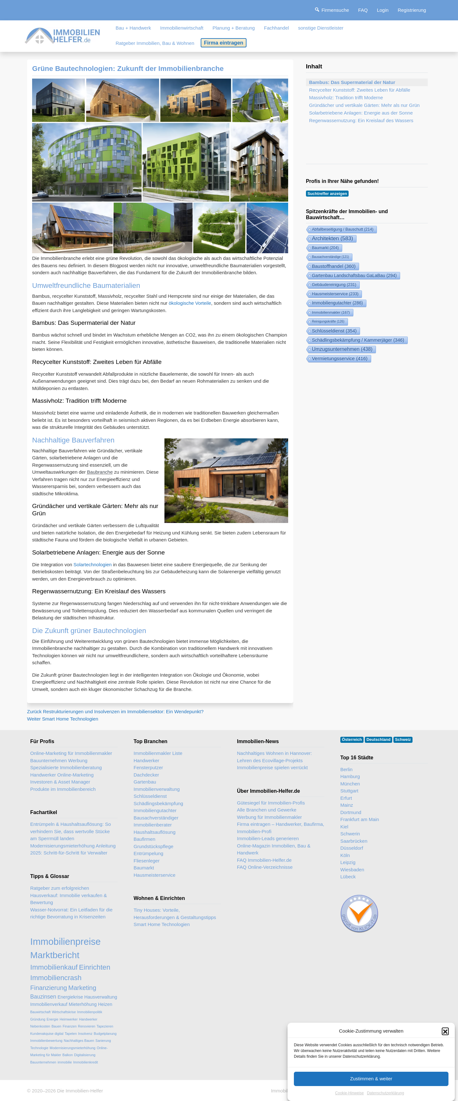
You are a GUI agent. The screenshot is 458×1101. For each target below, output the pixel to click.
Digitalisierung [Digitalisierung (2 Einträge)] (84, 1055)
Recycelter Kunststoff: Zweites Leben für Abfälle (359, 90)
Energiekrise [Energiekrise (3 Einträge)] (70, 997)
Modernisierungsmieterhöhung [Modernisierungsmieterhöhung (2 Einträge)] (72, 1048)
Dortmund (350, 812)
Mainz (346, 805)
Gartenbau (145, 781)
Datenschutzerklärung (385, 1096)
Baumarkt (144, 867)
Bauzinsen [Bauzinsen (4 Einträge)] (43, 996)
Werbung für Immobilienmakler (269, 817)
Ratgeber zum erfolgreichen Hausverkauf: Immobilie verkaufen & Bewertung (68, 895)
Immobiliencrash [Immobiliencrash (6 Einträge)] (55, 978)
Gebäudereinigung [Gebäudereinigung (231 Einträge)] (334, 284)
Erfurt (346, 798)
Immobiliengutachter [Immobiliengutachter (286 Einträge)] (337, 303)
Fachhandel (276, 28)
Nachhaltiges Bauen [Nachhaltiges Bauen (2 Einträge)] (79, 1040)
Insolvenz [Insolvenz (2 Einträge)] (85, 1033)
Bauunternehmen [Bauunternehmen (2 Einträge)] (43, 1062)
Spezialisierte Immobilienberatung (66, 767)
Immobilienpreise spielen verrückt (272, 767)
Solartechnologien (92, 564)
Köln (345, 855)
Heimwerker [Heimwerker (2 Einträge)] (68, 1019)
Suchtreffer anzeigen (327, 194)
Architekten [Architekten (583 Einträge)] (332, 238)
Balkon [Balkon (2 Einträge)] (67, 1055)
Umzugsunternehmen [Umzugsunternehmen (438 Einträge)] (342, 349)
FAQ (363, 10)
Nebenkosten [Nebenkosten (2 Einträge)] (40, 1026)
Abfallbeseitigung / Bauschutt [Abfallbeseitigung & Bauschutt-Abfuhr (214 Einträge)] (342, 229)
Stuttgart (349, 790)
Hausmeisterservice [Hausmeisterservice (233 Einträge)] (335, 293)
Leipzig (348, 862)
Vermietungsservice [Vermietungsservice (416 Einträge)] (340, 358)
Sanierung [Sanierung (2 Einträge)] (103, 1040)
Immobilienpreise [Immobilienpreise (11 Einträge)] (65, 941)
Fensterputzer (148, 767)
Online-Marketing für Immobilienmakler (71, 753)
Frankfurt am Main (359, 819)
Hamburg (350, 776)
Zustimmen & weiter (371, 1081)
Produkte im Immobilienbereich (63, 789)
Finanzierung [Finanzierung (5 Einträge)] (48, 987)
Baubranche (100, 472)
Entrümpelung (148, 853)
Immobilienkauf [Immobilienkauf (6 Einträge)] (54, 967)
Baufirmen (144, 839)
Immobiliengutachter (155, 810)
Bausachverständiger (156, 817)
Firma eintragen (223, 42)
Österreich (352, 739)
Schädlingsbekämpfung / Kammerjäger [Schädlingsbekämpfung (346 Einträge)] (358, 340)
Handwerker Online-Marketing (62, 774)
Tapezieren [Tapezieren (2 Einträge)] (105, 1026)
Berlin (346, 769)
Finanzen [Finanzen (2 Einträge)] (70, 1026)
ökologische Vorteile (190, 303)
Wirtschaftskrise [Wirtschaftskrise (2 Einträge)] (64, 1012)
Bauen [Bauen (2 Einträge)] (56, 1026)
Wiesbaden (352, 869)
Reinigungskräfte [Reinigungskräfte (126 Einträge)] (328, 321)
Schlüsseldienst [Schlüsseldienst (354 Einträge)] (334, 330)
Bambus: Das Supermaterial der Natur (352, 82)
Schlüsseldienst (150, 796)
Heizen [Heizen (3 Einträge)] (105, 1004)
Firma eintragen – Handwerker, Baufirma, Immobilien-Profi (280, 827)
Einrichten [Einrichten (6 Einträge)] (94, 967)
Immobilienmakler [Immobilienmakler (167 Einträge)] (331, 312)
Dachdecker (146, 774)
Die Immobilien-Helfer (80, 1090)
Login (383, 10)
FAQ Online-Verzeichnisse (265, 867)
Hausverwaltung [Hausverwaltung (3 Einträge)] (100, 997)
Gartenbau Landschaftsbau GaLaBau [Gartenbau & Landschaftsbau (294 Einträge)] (354, 275)
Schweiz (403, 739)
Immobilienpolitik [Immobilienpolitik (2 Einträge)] (89, 1012)
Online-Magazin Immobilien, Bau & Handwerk (273, 849)
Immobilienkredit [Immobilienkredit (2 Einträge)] (85, 1062)
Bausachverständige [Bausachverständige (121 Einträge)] (330, 257)
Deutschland (378, 739)
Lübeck (348, 876)
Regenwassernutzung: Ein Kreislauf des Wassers (361, 120)
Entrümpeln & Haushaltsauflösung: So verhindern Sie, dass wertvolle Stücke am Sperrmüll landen (70, 831)
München (350, 783)
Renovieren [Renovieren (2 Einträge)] (86, 1026)
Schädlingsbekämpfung (158, 803)
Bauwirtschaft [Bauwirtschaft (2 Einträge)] (40, 1012)
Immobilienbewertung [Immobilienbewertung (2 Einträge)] (46, 1040)
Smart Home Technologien (162, 924)
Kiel (344, 826)
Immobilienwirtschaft (182, 28)
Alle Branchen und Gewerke (266, 809)
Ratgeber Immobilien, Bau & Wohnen (154, 43)
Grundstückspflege (153, 846)
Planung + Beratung (233, 28)
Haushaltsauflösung (155, 832)
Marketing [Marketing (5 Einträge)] (82, 987)
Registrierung (412, 10)
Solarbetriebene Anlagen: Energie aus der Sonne (361, 112)
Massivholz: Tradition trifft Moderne (346, 97)
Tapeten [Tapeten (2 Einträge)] (71, 1033)
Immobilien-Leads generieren (268, 838)
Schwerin (350, 833)
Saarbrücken (353, 841)
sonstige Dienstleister (321, 28)
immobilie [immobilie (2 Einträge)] (65, 1062)
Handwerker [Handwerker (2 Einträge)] (88, 1019)
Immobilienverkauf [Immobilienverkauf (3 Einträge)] (48, 1004)
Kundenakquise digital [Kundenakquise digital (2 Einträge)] (46, 1033)
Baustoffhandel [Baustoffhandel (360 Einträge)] (334, 266)
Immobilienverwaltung (157, 789)
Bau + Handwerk (133, 28)
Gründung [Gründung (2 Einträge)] (37, 1019)
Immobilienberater (153, 824)
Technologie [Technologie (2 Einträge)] (39, 1048)
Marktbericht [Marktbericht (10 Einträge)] (54, 955)
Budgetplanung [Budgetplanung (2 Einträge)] (105, 1033)
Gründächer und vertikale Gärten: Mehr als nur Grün (364, 105)
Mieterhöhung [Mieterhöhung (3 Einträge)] (83, 1004)
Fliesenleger (147, 860)
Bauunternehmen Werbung (58, 760)
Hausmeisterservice (155, 875)
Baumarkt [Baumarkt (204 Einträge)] (325, 248)
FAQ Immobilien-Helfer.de (264, 860)
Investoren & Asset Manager (60, 781)
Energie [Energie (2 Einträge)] (53, 1019)
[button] (445, 1034)
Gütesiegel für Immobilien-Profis (271, 802)
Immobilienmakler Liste (158, 753)
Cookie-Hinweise (349, 1096)
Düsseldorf (351, 848)
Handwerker (146, 760)
